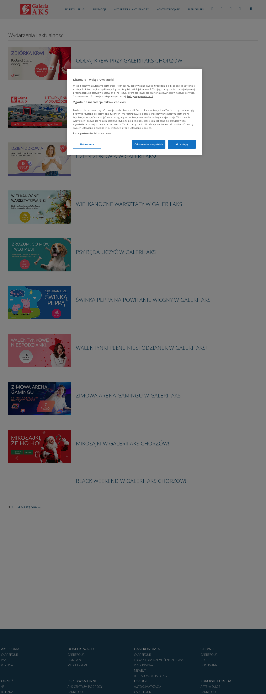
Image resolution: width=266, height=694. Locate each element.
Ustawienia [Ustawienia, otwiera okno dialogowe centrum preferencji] (87, 144)
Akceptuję (181, 144)
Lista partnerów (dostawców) (92, 133)
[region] (134, 112)
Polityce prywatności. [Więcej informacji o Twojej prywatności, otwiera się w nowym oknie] (140, 96)
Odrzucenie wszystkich (148, 144)
